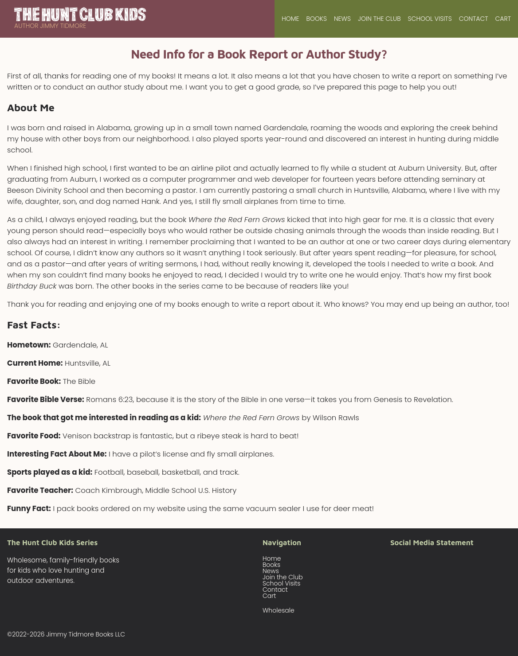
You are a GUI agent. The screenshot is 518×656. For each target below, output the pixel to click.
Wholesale (278, 610)
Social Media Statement (432, 542)
